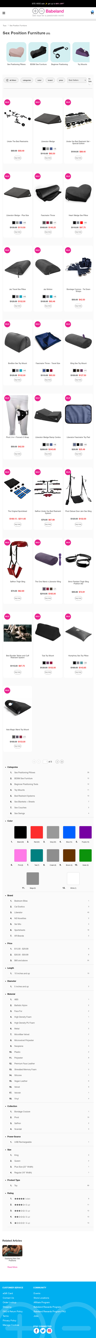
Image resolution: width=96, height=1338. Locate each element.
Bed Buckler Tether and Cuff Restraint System (17, 657)
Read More (12, 1267)
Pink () (20, 865)
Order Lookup (9, 1302)
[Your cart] (92, 13)
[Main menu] (3, 13)
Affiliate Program (42, 1302)
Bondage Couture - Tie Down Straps (78, 290)
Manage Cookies (11, 1325)
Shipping (7, 1307)
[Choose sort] (76, 80)
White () (73, 888)
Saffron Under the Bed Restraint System (48, 512)
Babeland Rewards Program (47, 1307)
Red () (37, 842)
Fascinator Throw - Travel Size (48, 363)
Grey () (53, 842)
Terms (6, 1316)
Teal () (36, 865)
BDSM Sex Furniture (38, 64)
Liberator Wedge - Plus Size (17, 215)
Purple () (85, 842)
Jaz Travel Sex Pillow (17, 289)
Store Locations (41, 1298)
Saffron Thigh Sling (17, 581)
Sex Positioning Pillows (16, 64)
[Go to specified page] (45, 762)
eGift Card (8, 1293)
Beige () (33, 888)
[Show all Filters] (11, 80)
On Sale (90, 81)
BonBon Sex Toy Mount (17, 363)
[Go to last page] (62, 762)
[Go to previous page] (39, 762)
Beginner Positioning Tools (61, 64)
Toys (4, 26)
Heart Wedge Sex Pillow (78, 215)
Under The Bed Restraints (17, 141)
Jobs (36, 1316)
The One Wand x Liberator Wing (48, 581)
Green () (85, 865)
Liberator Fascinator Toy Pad (78, 437)
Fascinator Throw (48, 215)
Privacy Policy (9, 1320)
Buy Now (17, 158)
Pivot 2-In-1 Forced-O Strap (17, 437)
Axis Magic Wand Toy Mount (17, 729)
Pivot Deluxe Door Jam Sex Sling (78, 511)
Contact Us (8, 1298)
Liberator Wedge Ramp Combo (48, 437)
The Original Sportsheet (17, 511)
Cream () (53, 865)
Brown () (69, 865)
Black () (20, 842)
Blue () (69, 842)
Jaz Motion (48, 289)
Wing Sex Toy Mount (78, 363)
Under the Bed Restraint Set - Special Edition (78, 142)
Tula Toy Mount (48, 656)
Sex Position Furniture (18, 26)
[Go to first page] (34, 762)
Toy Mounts (82, 64)
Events (37, 1293)
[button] (44, 148)
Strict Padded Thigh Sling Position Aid (78, 582)
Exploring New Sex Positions (12, 1259)
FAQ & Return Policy (13, 1311)
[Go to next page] (57, 762)
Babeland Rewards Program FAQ (50, 1311)
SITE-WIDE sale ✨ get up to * (48, 4)
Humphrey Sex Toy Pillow (78, 656)
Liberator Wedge (48, 141)
